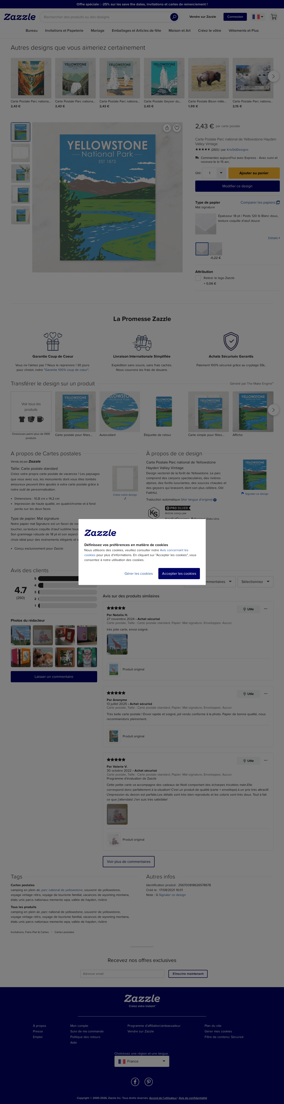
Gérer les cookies (138, 573)
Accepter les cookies (179, 573)
